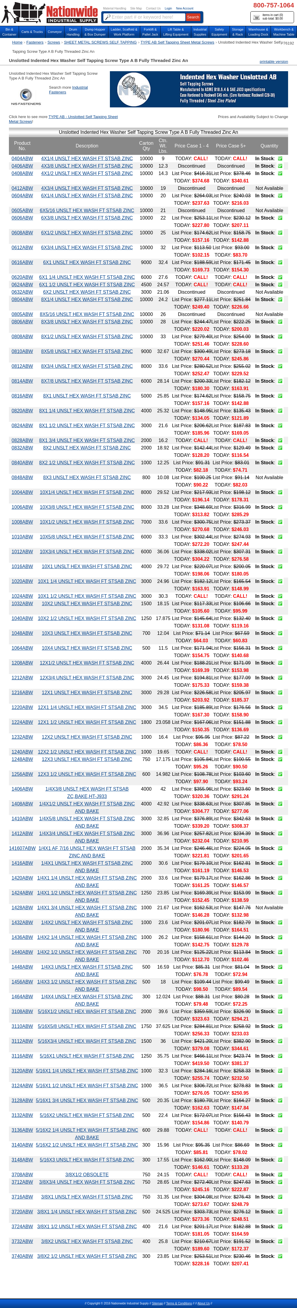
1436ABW (22, 937)
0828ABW (22, 440)
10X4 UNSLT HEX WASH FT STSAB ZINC (87, 648)
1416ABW (22, 863)
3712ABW (22, 1182)
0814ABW (22, 381)
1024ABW (22, 596)
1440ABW (22, 952)
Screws (54, 42)
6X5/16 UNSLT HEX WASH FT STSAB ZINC (87, 210)
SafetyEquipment (219, 32)
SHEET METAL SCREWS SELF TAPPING (100, 42)
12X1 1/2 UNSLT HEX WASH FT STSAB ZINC (87, 722)
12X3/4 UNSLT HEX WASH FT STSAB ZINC (87, 677)
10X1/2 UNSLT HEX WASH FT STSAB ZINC (87, 522)
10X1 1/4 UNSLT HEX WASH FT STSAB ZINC (87, 581)
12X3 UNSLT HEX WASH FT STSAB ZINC (87, 759)
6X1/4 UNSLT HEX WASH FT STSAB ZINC (87, 195)
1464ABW (22, 996)
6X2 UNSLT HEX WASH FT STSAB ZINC (87, 292)
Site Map (136, 8)
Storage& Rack (238, 32)
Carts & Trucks (32, 32)
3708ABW (22, 1174)
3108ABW (22, 1011)
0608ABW (22, 232)
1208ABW (22, 662)
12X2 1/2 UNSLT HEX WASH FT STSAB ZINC (87, 751)
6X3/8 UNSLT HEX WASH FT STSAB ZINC (87, 217)
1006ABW (22, 507)
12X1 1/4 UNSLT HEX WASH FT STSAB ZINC (87, 707)
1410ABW (22, 818)
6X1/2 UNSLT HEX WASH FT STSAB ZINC (87, 232)
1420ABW (22, 878)
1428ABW (22, 907)
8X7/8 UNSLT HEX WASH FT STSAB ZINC (87, 381)
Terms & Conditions (179, 1303)
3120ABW (22, 1070)
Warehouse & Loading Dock (258, 32)
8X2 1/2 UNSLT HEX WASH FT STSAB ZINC (87, 462)
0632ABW (22, 292)
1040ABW (22, 618)
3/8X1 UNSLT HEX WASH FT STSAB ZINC (87, 1196)
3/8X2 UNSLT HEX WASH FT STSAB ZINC (87, 1241)
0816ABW (22, 395)
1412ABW (22, 833)
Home (17, 42)
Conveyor (55, 32)
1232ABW (22, 737)
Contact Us (153, 8)
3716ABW (22, 1196)
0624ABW (22, 284)
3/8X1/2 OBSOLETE (87, 1174)
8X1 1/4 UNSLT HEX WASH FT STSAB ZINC (87, 410)
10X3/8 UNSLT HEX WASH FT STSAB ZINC (87, 507)
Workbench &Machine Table (283, 32)
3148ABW (22, 1159)
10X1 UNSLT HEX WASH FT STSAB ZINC (87, 566)
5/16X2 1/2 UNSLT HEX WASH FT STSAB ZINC (87, 1145)
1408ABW (22, 803)
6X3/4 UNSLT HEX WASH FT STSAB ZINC (87, 247)
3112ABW (22, 1041)
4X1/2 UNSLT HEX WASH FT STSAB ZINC (87, 173)
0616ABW (22, 262)
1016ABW (22, 566)
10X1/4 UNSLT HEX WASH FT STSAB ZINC (87, 492)
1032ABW (22, 603)
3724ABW (22, 1226)
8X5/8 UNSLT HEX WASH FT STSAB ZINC (87, 351)
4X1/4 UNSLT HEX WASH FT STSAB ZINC (87, 158)
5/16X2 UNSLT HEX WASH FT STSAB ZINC (87, 1115)
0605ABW (22, 210)
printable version (274, 61)
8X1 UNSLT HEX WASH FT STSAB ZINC (87, 395)
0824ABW (22, 425)
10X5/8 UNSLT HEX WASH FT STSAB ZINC (87, 536)
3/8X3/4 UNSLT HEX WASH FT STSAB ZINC (87, 1182)
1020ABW (22, 581)
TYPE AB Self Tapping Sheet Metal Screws (177, 42)
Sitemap (157, 1303)
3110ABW (22, 1026)
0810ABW (22, 351)
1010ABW (22, 536)
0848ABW (22, 477)
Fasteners (35, 42)
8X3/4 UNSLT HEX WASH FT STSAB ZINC (87, 366)
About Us (204, 1303)
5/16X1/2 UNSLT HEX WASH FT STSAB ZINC (87, 1011)
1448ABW (22, 967)
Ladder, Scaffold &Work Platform (124, 32)
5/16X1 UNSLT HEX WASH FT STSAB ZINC (87, 1056)
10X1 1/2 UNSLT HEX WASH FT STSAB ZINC (87, 596)
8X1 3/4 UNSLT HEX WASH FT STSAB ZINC (87, 440)
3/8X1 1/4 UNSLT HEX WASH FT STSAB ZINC (87, 1211)
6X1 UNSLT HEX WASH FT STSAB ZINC (87, 262)
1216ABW (22, 692)
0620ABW (22, 277)
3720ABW (22, 1211)
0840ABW (22, 462)
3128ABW (22, 1100)
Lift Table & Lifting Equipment (175, 32)
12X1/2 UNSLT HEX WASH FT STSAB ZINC (87, 662)
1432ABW (22, 922)
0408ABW (22, 173)
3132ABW (22, 1115)
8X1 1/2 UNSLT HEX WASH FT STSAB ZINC (87, 425)
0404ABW (22, 158)
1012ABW (22, 551)
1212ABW (22, 677)
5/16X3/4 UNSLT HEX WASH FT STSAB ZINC (87, 1041)
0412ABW (22, 188)
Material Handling (114, 8)
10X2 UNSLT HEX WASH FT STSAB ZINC (87, 603)
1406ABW (22, 789)
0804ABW (22, 299)
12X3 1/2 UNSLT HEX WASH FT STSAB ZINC (87, 774)
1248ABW (22, 759)
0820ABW (22, 410)
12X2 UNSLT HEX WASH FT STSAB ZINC (87, 737)
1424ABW (22, 892)
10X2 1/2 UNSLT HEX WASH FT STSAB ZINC (87, 618)
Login (168, 8)
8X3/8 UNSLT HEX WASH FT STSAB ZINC (87, 321)
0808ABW (22, 336)
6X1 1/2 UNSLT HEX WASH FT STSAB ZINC (87, 284)
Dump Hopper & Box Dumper (95, 32)
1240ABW (22, 751)
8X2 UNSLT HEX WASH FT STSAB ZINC (87, 447)
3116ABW (22, 1056)
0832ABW (22, 447)
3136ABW (22, 1130)
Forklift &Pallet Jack (150, 32)
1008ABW (22, 522)
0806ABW (22, 321)
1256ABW (22, 774)
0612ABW (22, 247)
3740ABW (22, 1256)
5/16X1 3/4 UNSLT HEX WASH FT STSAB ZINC (87, 1100)
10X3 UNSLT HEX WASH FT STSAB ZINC (87, 633)
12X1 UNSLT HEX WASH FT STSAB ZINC (87, 692)
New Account (184, 8)
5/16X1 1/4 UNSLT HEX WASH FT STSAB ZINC (87, 1070)
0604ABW (22, 195)
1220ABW (22, 707)
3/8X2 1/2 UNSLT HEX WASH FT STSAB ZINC (87, 1256)
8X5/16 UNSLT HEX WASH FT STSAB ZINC (87, 314)
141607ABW (22, 848)
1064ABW (22, 648)
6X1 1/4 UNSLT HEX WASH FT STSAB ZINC (87, 277)
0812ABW (22, 366)
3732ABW (22, 1241)
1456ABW (22, 981)
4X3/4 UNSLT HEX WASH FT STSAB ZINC (87, 188)
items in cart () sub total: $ (268, 17)
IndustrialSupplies (200, 32)
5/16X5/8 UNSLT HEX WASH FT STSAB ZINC (87, 1026)
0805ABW (22, 314)
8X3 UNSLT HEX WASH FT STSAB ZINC (87, 477)
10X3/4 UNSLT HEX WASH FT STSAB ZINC (87, 551)
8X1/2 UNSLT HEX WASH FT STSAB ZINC (87, 336)
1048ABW (22, 633)
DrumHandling (73, 32)
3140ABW (22, 1145)
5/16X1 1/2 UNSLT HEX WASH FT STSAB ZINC (87, 1085)
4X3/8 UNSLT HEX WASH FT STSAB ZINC (87, 166)
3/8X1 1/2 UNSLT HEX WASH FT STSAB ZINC (87, 1226)
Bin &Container (9, 32)
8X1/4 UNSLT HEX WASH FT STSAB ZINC (87, 299)
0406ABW (22, 166)
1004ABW (22, 492)
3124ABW (22, 1085)
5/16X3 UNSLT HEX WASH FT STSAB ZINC (87, 1159)
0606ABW (22, 217)
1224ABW (22, 722)
